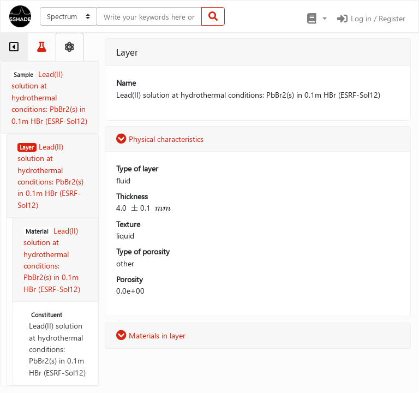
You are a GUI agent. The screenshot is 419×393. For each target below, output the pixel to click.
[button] (316, 18)
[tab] (14, 47)
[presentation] (134, 208)
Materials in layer (150, 335)
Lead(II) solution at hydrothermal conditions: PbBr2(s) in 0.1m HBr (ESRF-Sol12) (57, 344)
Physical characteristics (159, 139)
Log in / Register (370, 18)
